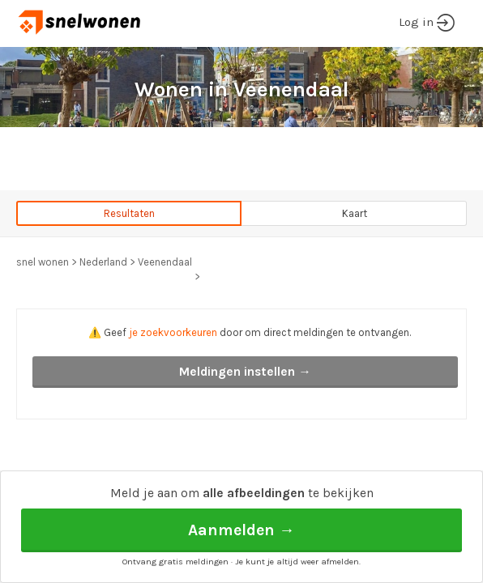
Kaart (354, 213)
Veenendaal (165, 262)
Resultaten (129, 213)
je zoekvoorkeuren (173, 332)
